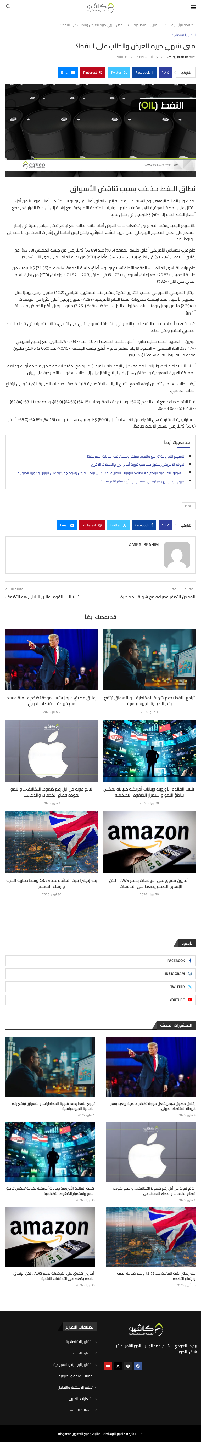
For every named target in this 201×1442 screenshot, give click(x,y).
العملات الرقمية (81, 1410)
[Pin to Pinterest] (92, 72)
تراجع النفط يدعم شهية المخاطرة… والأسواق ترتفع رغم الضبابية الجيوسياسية (149, 700)
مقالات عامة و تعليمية (76, 1375)
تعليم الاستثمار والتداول (75, 1387)
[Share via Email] (68, 72)
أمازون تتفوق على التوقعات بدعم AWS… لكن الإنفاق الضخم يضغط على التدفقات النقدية (54, 1276)
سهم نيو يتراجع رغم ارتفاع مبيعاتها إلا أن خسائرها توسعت (142, 481)
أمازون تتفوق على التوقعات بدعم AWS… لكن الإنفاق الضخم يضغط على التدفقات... (149, 883)
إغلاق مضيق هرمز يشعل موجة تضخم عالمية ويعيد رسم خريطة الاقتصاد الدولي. (52, 700)
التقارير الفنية (83, 1353)
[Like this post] (164, 72)
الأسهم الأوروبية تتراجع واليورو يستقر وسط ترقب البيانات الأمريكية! (136, 456)
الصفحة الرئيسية (183, 25)
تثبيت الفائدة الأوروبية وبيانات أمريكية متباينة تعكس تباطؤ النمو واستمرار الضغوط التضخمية (149, 792)
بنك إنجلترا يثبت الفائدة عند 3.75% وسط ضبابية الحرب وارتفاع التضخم (51, 883)
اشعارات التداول (81, 1398)
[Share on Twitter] (119, 72)
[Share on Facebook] (144, 72)
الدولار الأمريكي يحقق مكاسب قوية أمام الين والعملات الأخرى (138, 464)
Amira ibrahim (177, 57)
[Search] (8, 7)
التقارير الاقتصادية (147, 25)
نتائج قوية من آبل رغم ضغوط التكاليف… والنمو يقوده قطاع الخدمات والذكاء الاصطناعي (154, 1191)
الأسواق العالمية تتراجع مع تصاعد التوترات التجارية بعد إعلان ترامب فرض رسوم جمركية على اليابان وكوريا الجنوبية (101, 472)
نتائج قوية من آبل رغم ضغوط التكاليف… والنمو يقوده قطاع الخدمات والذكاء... (51, 792)
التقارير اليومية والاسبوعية (73, 1364)
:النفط (188, 505)
